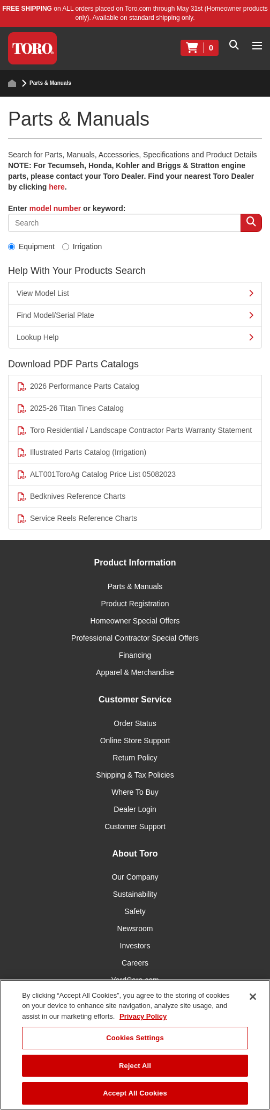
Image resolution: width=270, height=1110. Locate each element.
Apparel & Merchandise (135, 672)
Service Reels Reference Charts (77, 518)
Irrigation (82, 246)
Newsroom (135, 928)
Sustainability (135, 894)
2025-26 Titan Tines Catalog (70, 408)
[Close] (253, 997)
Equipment (31, 246)
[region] (135, 1045)
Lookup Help (135, 337)
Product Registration (135, 603)
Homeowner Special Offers (134, 620)
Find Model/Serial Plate (135, 315)
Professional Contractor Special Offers (135, 638)
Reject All (135, 1066)
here (57, 187)
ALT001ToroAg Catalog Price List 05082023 (96, 474)
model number (55, 208)
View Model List (135, 293)
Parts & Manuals (135, 586)
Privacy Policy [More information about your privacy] (143, 1016)
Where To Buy (135, 792)
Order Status (135, 723)
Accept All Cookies (135, 1093)
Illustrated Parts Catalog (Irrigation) (81, 452)
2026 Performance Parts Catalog (78, 386)
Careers (135, 963)
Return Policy (134, 757)
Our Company (134, 877)
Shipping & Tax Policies (135, 775)
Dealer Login (135, 809)
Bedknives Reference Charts (71, 496)
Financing (135, 655)
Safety (135, 911)
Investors (135, 945)
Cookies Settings (135, 1038)
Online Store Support (135, 740)
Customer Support (135, 826)
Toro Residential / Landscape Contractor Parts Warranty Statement (134, 430)
